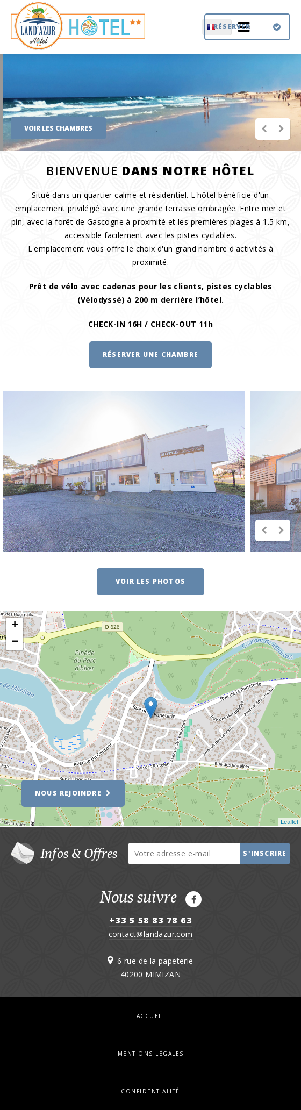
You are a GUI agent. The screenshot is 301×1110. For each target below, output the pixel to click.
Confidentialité (150, 1091)
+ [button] (14, 626)
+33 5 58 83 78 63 (150, 920)
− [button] (14, 642)
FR (159, 27)
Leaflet (289, 822)
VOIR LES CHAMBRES (58, 128)
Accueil (151, 1016)
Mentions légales (151, 1053)
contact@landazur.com (151, 934)
